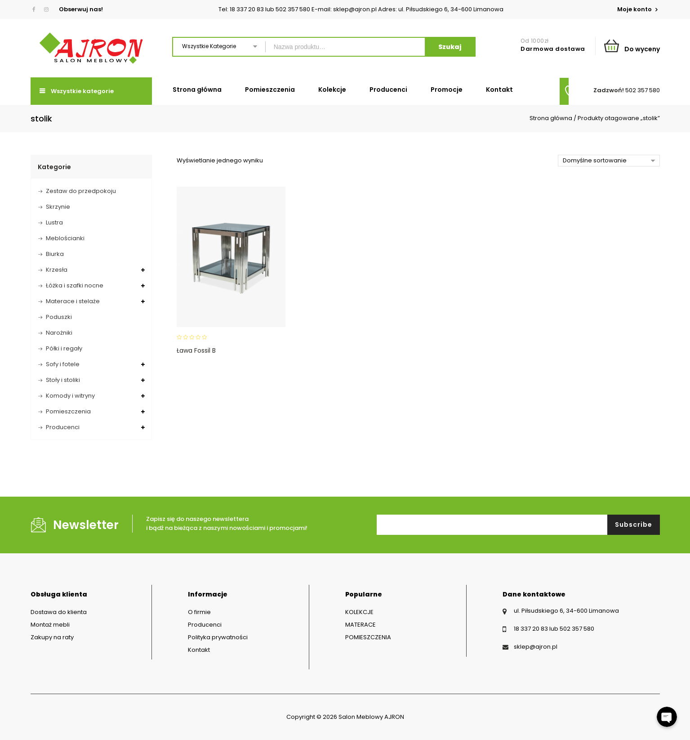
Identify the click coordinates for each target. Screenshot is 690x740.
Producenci (388, 89)
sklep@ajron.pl (535, 646)
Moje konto (635, 9)
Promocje (447, 89)
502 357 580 (642, 90)
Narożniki (59, 332)
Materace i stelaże (73, 301)
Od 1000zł (535, 41)
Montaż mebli (50, 624)
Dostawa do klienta (59, 612)
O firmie (199, 612)
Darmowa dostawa (553, 49)
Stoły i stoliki (63, 380)
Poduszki (59, 317)
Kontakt (499, 89)
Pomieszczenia (270, 89)
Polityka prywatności (218, 637)
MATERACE (360, 624)
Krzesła (56, 269)
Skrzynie (58, 206)
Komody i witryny (70, 395)
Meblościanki (65, 238)
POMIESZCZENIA (368, 637)
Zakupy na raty (52, 637)
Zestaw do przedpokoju (81, 191)
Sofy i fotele (63, 364)
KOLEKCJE (359, 612)
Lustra (54, 222)
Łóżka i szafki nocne (74, 285)
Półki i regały (64, 348)
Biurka (55, 254)
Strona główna (197, 89)
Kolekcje (332, 89)
